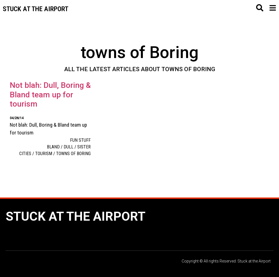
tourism (43, 153)
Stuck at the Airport (75, 216)
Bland (53, 147)
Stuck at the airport (35, 9)
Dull (68, 147)
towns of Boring (73, 153)
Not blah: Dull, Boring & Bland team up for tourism (50, 95)
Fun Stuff (80, 140)
